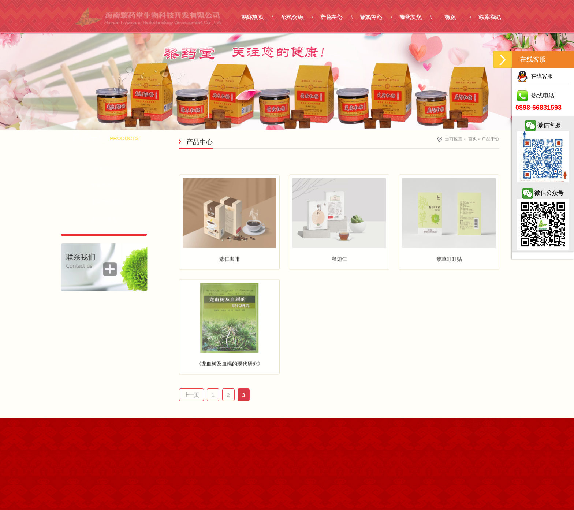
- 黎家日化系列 (87, 202)
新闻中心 (420, 17)
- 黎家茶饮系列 (87, 185)
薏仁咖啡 (229, 278)
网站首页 (301, 17)
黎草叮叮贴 (449, 278)
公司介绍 (341, 17)
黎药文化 (459, 17)
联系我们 (539, 17)
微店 (499, 17)
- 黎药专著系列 (87, 219)
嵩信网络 (100, 435)
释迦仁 (339, 278)
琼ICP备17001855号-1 (100, 424)
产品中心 (380, 17)
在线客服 (535, 76)
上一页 (191, 395)
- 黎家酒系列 (86, 168)
